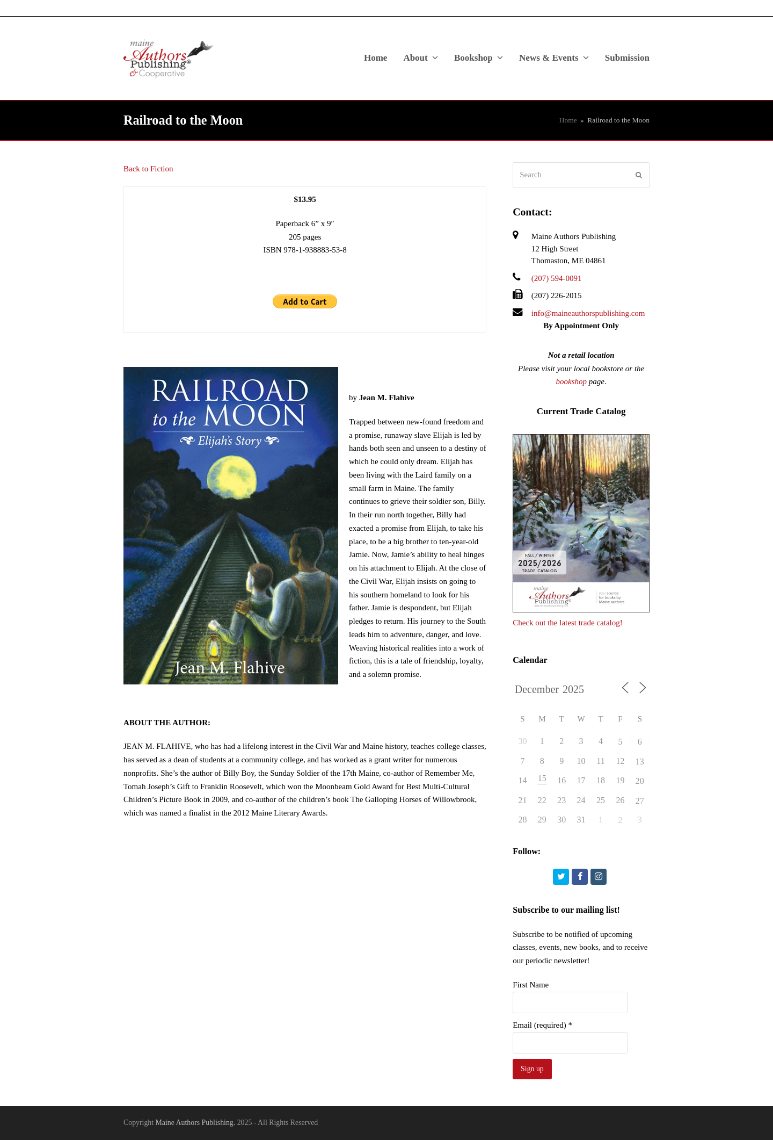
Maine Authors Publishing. (196, 1123)
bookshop (571, 381)
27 (640, 800)
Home (568, 120)
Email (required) (542, 1025)
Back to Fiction (148, 168)
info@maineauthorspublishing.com (588, 313)
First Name (531, 984)
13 (640, 761)
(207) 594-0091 (556, 278)
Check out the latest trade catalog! (568, 622)
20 (640, 780)
